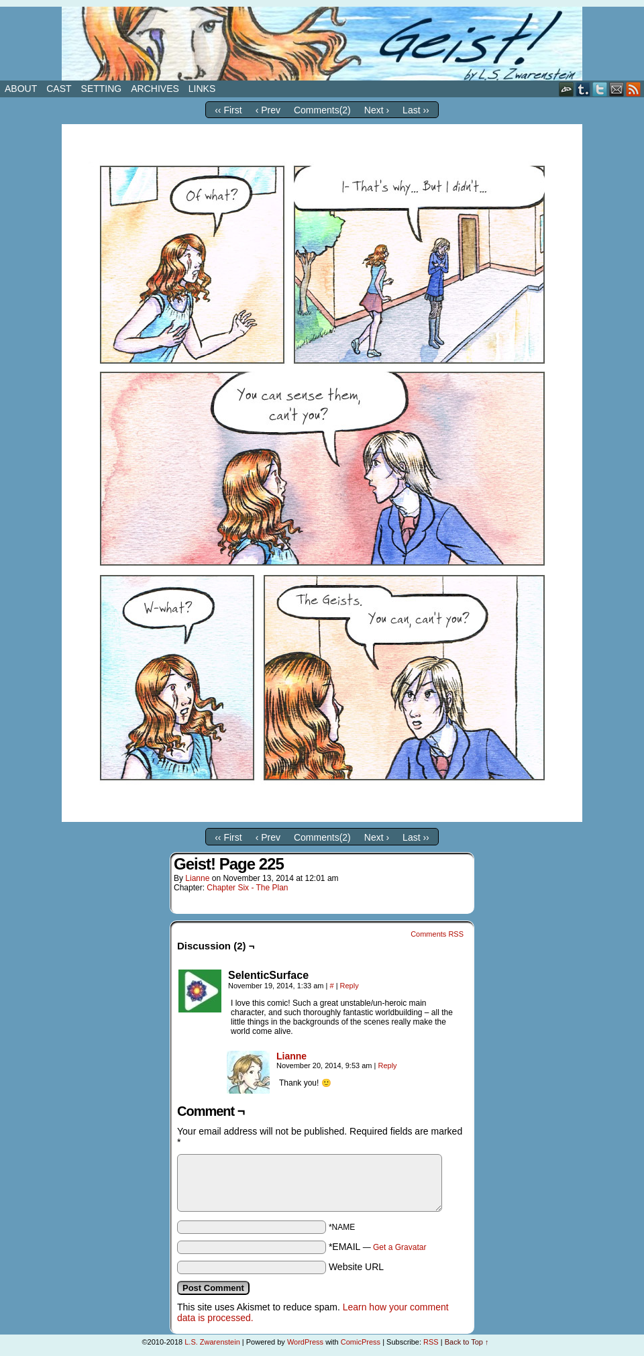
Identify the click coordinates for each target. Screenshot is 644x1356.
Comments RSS (437, 934)
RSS (633, 89)
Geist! (322, 44)
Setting (101, 88)
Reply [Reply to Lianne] (387, 1065)
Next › (376, 110)
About (21, 88)
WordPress (305, 1342)
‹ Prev (268, 110)
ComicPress (360, 1342)
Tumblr (583, 89)
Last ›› (415, 110)
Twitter (600, 89)
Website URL (356, 1266)
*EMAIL (378, 1246)
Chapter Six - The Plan (247, 887)
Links (202, 88)
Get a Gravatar (399, 1247)
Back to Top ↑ (467, 1342)
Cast (58, 88)
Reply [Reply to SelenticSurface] (349, 986)
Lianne (197, 878)
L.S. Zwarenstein (212, 1342)
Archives (155, 88)
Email (616, 89)
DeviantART (566, 89)
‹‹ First (228, 110)
